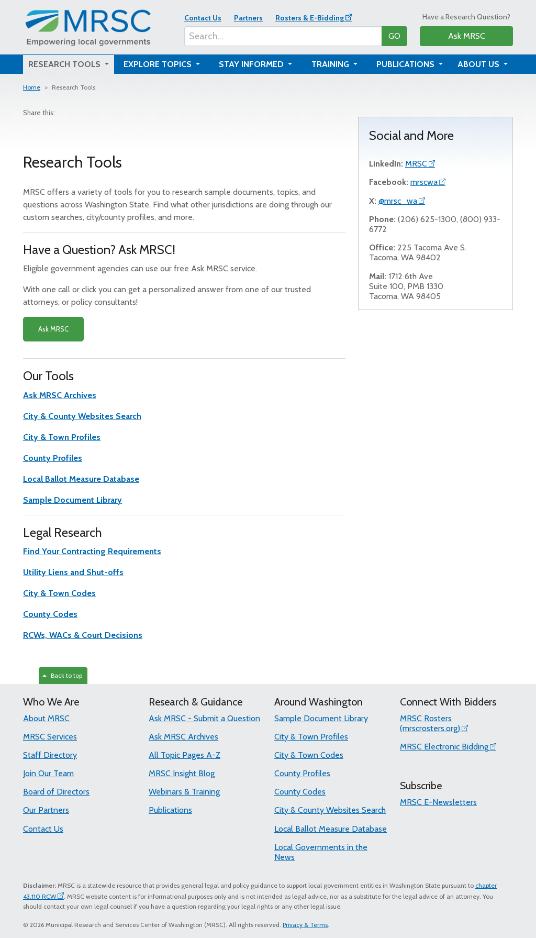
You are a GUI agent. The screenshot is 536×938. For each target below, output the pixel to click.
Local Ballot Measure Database (330, 829)
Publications (170, 810)
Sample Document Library (321, 718)
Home (31, 87)
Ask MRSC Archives (183, 737)
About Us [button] (479, 64)
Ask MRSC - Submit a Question (204, 718)
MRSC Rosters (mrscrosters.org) (430, 723)
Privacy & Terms (305, 925)
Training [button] (331, 64)
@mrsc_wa (397, 201)
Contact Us (202, 18)
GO (394, 36)
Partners (248, 18)
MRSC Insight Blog (182, 773)
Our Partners (46, 810)
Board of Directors (56, 792)
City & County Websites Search (330, 810)
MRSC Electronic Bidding (444, 747)
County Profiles (302, 773)
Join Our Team (48, 773)
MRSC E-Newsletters (438, 802)
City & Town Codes (308, 755)
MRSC (416, 164)
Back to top (62, 675)
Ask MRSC (466, 36)
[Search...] (283, 36)
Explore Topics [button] (159, 64)
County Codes (300, 792)
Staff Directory (50, 755)
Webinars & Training (184, 792)
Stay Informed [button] (252, 64)
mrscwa (424, 182)
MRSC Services (50, 737)
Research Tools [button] (65, 64)
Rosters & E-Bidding (309, 18)
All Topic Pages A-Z (184, 755)
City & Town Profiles (311, 737)
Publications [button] (406, 64)
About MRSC (46, 718)
